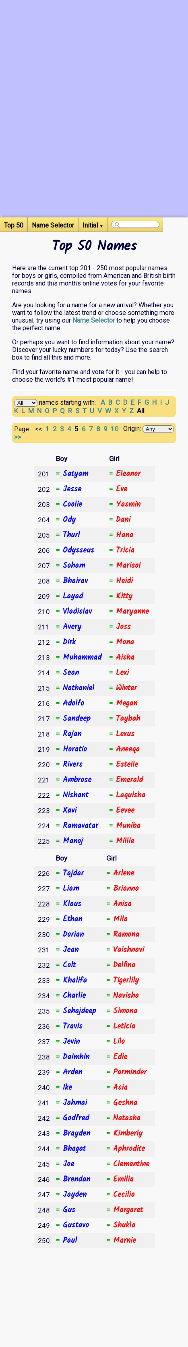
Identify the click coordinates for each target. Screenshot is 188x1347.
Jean (71, 950)
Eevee (125, 811)
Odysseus (78, 550)
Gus (69, 1210)
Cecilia (124, 1195)
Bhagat (74, 1149)
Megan (126, 703)
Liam (71, 889)
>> (18, 437)
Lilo (119, 1042)
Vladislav (77, 612)
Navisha (126, 996)
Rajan (72, 734)
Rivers (73, 765)
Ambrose (77, 780)
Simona (125, 1011)
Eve (121, 489)
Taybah (128, 719)
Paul (70, 1241)
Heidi (124, 581)
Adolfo (73, 703)
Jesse (72, 489)
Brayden (76, 1134)
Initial (93, 225)
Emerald (129, 780)
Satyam (75, 474)
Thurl (71, 535)
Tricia (125, 550)
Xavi (69, 811)
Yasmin (128, 505)
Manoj (73, 841)
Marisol (128, 566)
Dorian (73, 935)
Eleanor (128, 474)
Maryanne (132, 612)
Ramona (126, 935)
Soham (74, 566)
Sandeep (77, 719)
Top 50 (13, 225)
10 (115, 429)
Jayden (75, 1195)
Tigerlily (126, 981)
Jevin (71, 1042)
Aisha (125, 658)
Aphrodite (129, 1149)
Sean (71, 673)
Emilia (123, 1179)
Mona (125, 642)
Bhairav (75, 581)
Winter (126, 688)
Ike (67, 1088)
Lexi (122, 673)
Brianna (126, 889)
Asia (120, 1088)
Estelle (127, 765)
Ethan (72, 919)
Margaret (128, 1210)
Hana (124, 535)
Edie (120, 1057)
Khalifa (75, 981)
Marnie (124, 1241)
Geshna (125, 1103)
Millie (125, 841)
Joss (123, 627)
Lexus (125, 734)
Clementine (131, 1164)
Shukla (124, 1225)
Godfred (76, 1118)
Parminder (130, 1072)
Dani (123, 520)
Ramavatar (80, 826)
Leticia (124, 1026)
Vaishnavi (128, 950)
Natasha (126, 1118)
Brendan (76, 1179)
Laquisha (130, 795)
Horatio (75, 749)
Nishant (75, 795)
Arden (72, 1072)
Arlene (123, 873)
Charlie (74, 996)
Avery (72, 627)
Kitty (124, 596)
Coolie (72, 505)
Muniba (128, 826)
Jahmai (75, 1103)
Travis (73, 1026)
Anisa (122, 904)
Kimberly (128, 1134)
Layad (73, 596)
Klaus (72, 904)
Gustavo (76, 1225)
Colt (69, 965)
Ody (69, 520)
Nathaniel (78, 688)
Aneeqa (128, 749)
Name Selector (53, 225)
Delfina (124, 965)
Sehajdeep (79, 1011)
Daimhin (76, 1057)
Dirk (69, 642)
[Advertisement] (94, 123)
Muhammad (82, 658)
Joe (68, 1164)
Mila (120, 919)
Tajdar (73, 873)
